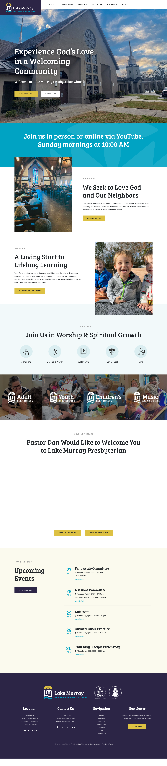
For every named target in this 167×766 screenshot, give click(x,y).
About (52, 4)
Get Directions (29, 738)
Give (124, 4)
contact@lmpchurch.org (65, 729)
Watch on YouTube (67, 540)
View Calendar (26, 597)
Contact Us (101, 741)
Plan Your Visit (26, 94)
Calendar (112, 4)
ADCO (110, 752)
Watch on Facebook (99, 540)
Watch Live (97, 4)
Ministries (67, 4)
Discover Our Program (30, 291)
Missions (82, 4)
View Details (79, 587)
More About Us (94, 218)
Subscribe (137, 734)
